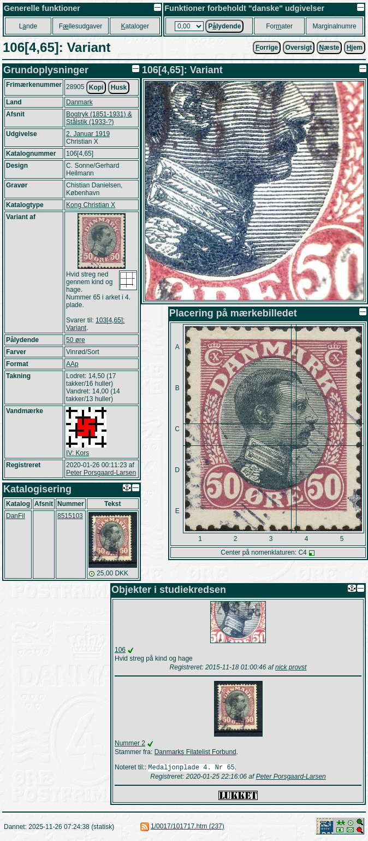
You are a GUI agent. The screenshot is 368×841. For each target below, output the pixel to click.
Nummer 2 (130, 743)
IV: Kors (77, 453)
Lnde (28, 26)
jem (355, 47)
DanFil (15, 516)
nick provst (290, 667)
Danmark (79, 102)
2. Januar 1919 (88, 134)
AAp (72, 364)
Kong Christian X (90, 205)
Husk (119, 87)
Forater (279, 26)
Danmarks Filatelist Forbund (195, 752)
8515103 (70, 516)
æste (329, 47)
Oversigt (299, 47)
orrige (267, 47)
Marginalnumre (335, 26)
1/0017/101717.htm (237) (187, 827)
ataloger (135, 26)
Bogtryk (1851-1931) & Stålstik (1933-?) (99, 118)
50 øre (75, 340)
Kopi (96, 87)
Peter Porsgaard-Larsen (101, 473)
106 (120, 650)
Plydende (224, 26)
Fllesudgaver (80, 26)
